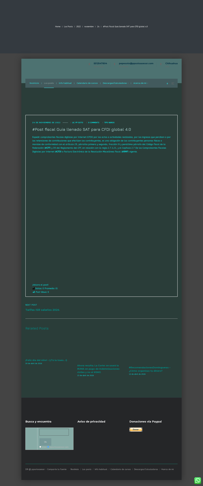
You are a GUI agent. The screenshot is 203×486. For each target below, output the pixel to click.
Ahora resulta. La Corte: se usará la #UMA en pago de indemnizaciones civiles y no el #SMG (98, 369)
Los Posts (68, 26)
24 (98, 26)
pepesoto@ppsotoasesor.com (136, 63)
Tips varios (109, 123)
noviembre (89, 26)
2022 (78, 26)
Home (57, 26)
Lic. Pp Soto (77, 123)
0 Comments (93, 123)
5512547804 (100, 63)
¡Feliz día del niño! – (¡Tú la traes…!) (46, 360)
